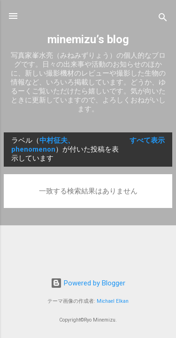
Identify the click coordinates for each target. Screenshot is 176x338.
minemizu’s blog (88, 39)
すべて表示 (147, 140)
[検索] (162, 19)
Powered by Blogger (88, 283)
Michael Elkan (113, 301)
